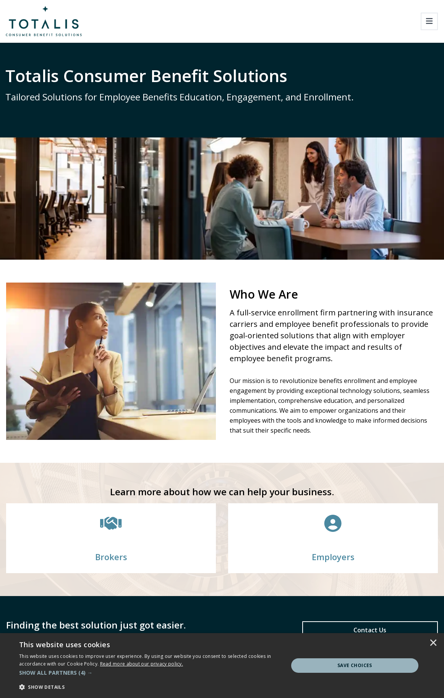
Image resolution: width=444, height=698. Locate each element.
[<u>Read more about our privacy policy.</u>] (141, 664)
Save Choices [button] (354, 665)
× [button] (433, 643)
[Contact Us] (370, 630)
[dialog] (222, 665)
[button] (149, 673)
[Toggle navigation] (429, 21)
